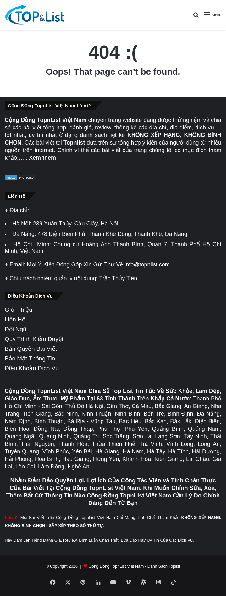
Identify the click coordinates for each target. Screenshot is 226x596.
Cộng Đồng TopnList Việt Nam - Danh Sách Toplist (134, 566)
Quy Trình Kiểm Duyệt (34, 339)
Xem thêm (42, 158)
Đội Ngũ (15, 329)
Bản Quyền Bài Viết (31, 348)
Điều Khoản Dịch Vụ (32, 368)
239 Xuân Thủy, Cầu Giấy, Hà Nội (75, 223)
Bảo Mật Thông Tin (30, 358)
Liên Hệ (15, 319)
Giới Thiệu (18, 309)
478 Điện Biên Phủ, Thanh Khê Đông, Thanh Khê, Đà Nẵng (112, 234)
